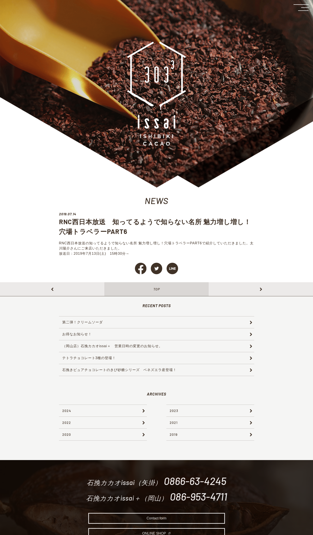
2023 (174, 411)
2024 (66, 411)
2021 (174, 422)
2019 (173, 434)
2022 (66, 422)
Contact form (156, 519)
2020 (66, 434)
